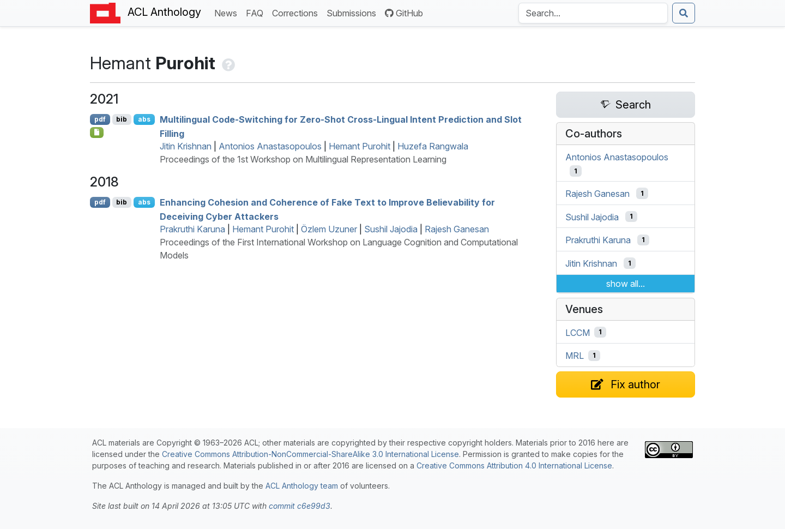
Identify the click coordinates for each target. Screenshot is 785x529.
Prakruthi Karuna (192, 229)
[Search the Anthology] (593, 13)
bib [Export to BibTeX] (121, 119)
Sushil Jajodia (391, 229)
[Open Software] (97, 132)
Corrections (297, 12)
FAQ (257, 12)
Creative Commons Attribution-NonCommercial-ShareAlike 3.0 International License (310, 454)
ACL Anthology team (301, 485)
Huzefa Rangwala (432, 146)
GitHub (404, 13)
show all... (625, 283)
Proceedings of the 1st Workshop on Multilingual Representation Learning (303, 159)
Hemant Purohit (359, 146)
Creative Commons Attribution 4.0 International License (514, 465)
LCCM (577, 332)
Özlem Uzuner (329, 229)
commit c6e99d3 (299, 505)
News (227, 12)
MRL (574, 355)
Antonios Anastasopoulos (270, 146)
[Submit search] (683, 13)
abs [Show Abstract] (144, 119)
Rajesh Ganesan (457, 229)
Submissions (354, 12)
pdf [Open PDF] (100, 119)
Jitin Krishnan (186, 146)
